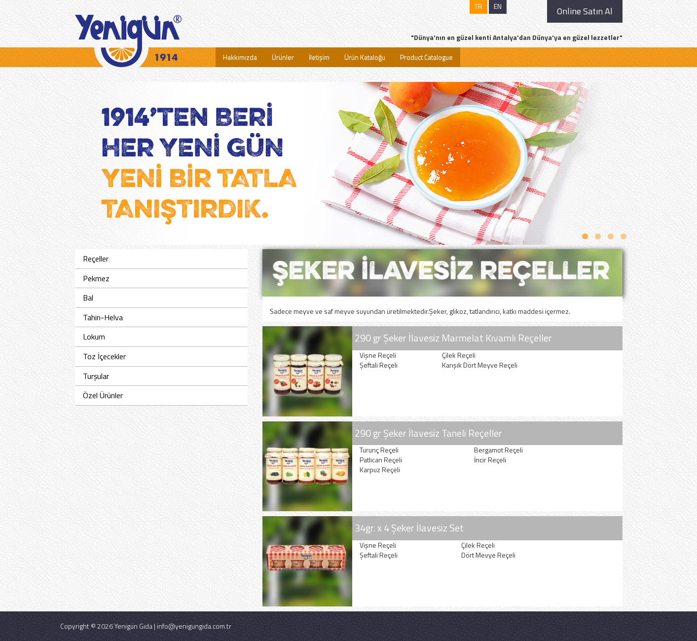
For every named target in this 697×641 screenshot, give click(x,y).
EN (498, 6)
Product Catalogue (426, 57)
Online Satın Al (585, 11)
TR (478, 6)
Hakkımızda (240, 57)
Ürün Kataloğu (364, 57)
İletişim (319, 57)
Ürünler (283, 57)
